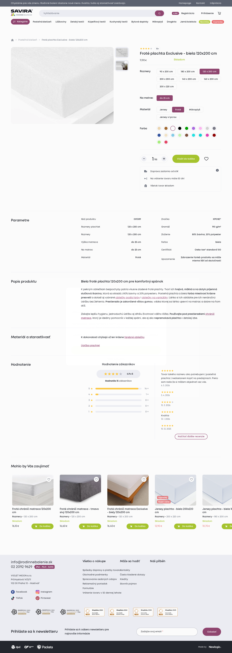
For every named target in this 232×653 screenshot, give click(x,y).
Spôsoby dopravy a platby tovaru (101, 570)
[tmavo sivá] (214, 128)
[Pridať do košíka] (42, 526)
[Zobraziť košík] (219, 13)
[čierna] (179, 128)
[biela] (172, 128)
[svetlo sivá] (207, 128)
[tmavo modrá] (159, 135)
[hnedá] (166, 128)
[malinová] (166, 142)
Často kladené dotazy (132, 575)
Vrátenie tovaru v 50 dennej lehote (102, 593)
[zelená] (186, 128)
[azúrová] (193, 135)
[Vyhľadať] (159, 13)
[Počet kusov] (154, 159)
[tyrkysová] (200, 135)
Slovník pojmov (128, 584)
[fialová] (193, 128)
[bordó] (214, 135)
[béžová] (159, 128)
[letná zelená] (159, 142)
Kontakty (125, 570)
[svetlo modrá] (172, 135)
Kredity (124, 579)
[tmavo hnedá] (186, 135)
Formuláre (88, 588)
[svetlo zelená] (179, 135)
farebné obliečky (134, 337)
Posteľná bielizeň (27, 40)
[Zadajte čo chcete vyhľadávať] (102, 13)
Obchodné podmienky (95, 575)
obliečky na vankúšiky (155, 298)
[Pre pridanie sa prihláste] (206, 158)
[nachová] (207, 135)
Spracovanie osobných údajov (100, 579)
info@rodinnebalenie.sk (31, 562)
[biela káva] (166, 135)
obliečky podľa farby (127, 298)
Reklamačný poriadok (95, 584)
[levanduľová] (200, 128)
